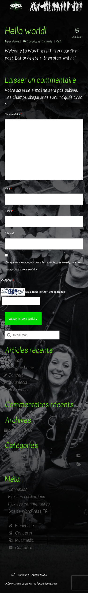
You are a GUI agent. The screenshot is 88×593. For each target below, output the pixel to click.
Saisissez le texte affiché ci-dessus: (45, 292)
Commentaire (13, 114)
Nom (8, 189)
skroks (15, 42)
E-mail (9, 211)
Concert (15, 375)
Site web (9, 233)
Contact (15, 360)
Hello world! (18, 390)
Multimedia (17, 382)
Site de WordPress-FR (28, 511)
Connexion (17, 489)
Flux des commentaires (29, 504)
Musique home (21, 368)
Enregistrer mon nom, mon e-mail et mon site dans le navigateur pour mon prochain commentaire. (44, 266)
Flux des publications (26, 497)
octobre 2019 (20, 430)
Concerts (47, 42)
